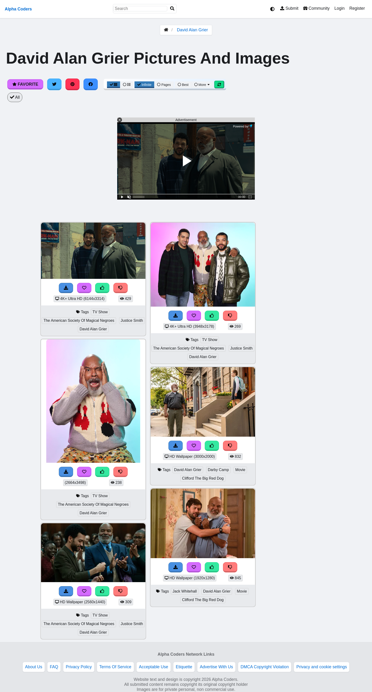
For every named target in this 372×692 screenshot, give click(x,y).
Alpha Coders (18, 9)
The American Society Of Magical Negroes (78, 320)
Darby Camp (218, 470)
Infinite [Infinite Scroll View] (144, 85)
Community (316, 8)
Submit (289, 8)
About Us (33, 666)
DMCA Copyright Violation (265, 666)
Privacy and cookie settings (321, 666)
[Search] (172, 8)
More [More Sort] (202, 85)
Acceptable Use (153, 666)
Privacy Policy (79, 666)
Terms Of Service (115, 666)
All (15, 97)
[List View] (126, 84)
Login (339, 8)
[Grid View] (113, 84)
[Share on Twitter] (54, 84)
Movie (240, 470)
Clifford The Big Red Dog (202, 478)
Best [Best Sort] (183, 85)
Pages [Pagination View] (164, 85)
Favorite (25, 84)
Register (357, 8)
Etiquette (184, 666)
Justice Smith (132, 320)
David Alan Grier (192, 30)
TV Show (100, 312)
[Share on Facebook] (91, 84)
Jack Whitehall (184, 591)
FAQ (54, 666)
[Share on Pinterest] (72, 84)
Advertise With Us (216, 666)
